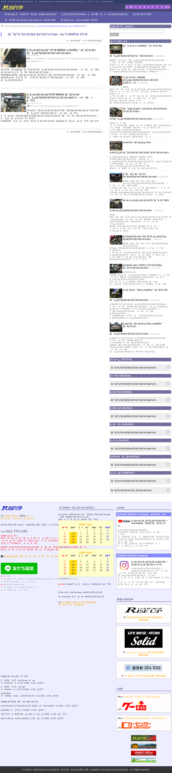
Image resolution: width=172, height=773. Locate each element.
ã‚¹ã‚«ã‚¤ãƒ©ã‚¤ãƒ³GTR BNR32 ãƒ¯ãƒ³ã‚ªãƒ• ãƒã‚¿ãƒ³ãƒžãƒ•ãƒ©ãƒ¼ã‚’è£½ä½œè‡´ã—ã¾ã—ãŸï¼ (60, 97)
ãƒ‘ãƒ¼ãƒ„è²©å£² (142, 14)
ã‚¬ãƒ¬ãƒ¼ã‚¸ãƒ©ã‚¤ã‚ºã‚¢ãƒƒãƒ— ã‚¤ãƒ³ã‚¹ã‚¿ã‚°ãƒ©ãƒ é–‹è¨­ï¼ (149, 563)
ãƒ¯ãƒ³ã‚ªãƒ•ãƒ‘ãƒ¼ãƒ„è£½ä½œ (20, 26)
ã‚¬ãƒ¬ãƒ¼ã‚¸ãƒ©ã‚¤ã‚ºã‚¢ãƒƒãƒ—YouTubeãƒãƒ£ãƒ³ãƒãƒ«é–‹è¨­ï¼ (143, 523)
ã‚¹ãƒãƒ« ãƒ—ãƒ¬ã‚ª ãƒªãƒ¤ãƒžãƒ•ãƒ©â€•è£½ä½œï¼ (141, 175)
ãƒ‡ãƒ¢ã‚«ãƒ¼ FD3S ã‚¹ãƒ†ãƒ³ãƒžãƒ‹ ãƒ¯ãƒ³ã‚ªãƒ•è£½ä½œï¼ (143, 266)
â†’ (144, 616)
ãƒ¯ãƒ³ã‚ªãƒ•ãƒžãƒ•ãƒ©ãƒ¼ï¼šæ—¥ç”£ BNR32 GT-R (61, 26)
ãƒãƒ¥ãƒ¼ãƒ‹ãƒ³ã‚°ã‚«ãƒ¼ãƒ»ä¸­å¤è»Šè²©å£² (30, 20)
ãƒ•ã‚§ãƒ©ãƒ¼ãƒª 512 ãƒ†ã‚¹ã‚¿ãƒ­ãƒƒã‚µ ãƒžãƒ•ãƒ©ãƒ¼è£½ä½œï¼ (144, 237)
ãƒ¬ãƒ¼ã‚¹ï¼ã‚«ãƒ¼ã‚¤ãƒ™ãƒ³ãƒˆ (79, 20)
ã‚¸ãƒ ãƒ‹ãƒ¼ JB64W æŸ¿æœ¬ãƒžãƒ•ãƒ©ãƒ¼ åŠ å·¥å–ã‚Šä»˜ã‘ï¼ (142, 80)
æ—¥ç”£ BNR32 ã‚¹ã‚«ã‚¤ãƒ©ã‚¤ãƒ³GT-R (49, 59)
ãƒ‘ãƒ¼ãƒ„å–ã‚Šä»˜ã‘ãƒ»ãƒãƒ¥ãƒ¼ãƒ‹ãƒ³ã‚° (31, 14)
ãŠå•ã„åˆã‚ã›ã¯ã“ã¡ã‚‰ (148, 7)
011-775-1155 (17, 531)
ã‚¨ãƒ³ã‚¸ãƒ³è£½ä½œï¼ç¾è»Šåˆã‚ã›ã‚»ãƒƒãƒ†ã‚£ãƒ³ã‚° (95, 14)
